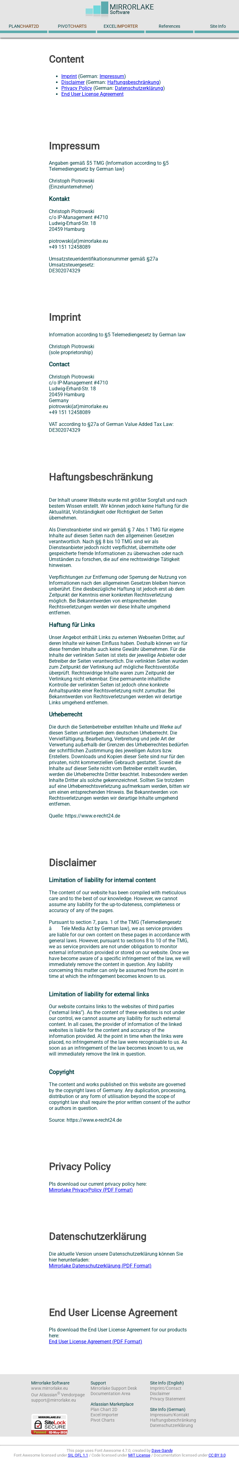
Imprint (69, 76)
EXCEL (121, 26)
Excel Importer (104, 1415)
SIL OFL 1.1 (78, 1455)
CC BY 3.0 (217, 1455)
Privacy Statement (167, 1399)
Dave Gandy (162, 1450)
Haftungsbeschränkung (133, 82)
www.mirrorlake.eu (49, 1388)
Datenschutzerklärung (139, 88)
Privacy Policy (76, 88)
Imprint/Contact (165, 1388)
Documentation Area (110, 1393)
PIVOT (72, 26)
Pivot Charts (103, 1420)
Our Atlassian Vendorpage (58, 1395)
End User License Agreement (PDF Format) (95, 1342)
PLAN (24, 26)
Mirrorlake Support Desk (114, 1388)
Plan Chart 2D (104, 1409)
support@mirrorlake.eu (53, 1400)
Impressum (112, 76)
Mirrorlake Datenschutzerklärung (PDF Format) (100, 1266)
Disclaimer (73, 82)
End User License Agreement (92, 94)
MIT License (139, 1455)
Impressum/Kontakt (169, 1415)
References (169, 26)
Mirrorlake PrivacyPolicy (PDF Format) (91, 1190)
